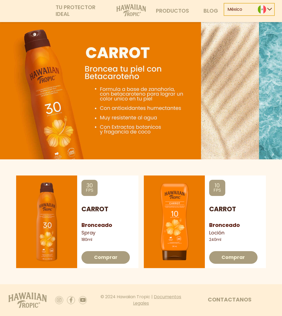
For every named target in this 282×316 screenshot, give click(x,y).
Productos (172, 11)
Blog (211, 11)
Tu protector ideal (75, 10)
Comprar (105, 257)
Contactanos (230, 299)
